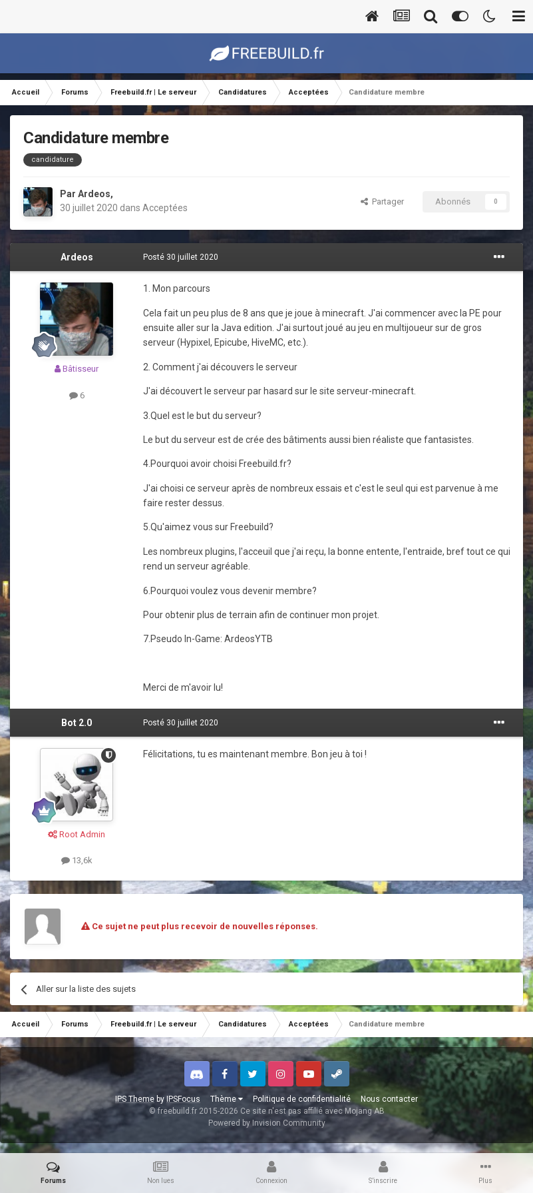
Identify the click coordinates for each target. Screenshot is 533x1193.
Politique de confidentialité (302, 1099)
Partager (382, 201)
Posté (180, 257)
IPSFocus (183, 1099)
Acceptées (165, 207)
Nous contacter (389, 1099)
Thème (226, 1099)
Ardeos (94, 194)
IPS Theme (134, 1099)
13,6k (76, 860)
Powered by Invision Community (266, 1123)
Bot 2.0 (76, 722)
